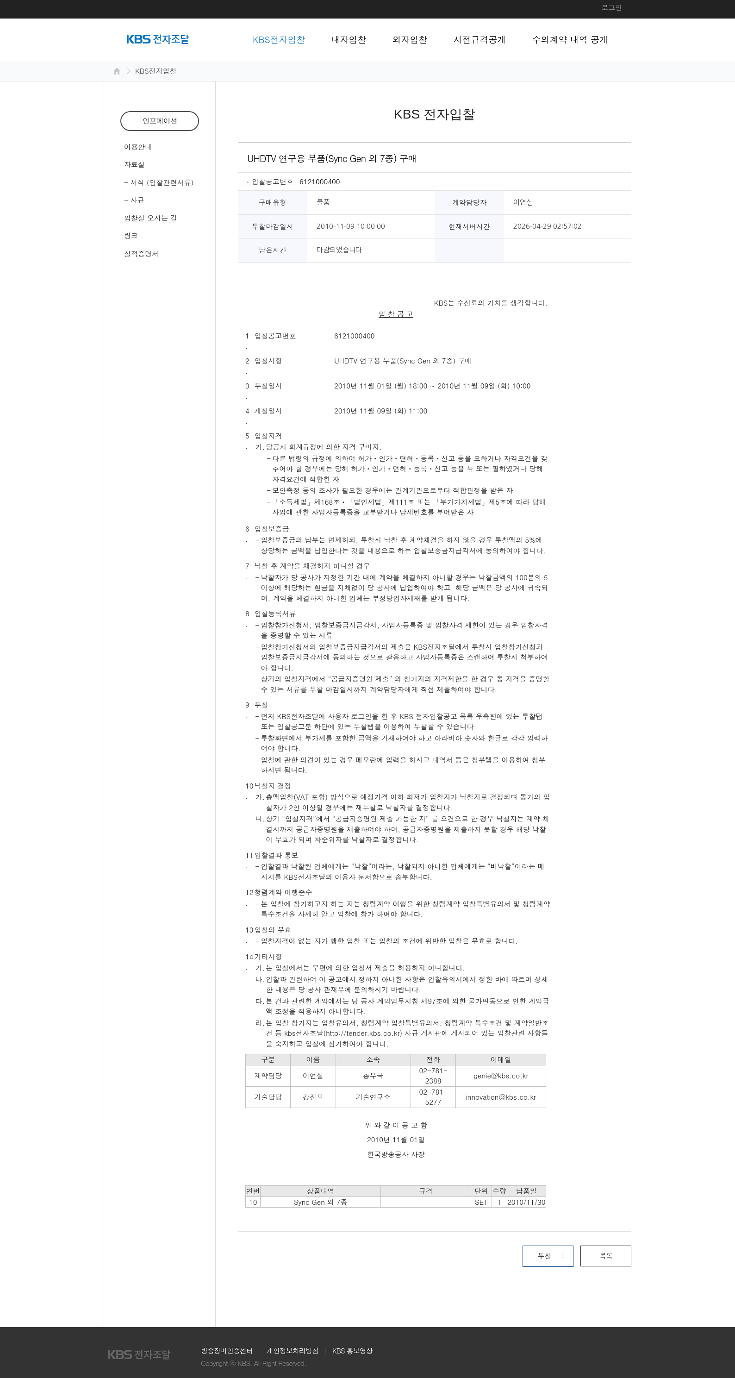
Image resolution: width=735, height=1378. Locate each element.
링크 (131, 235)
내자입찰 (349, 39)
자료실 (134, 164)
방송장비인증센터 (227, 1350)
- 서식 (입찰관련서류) (158, 182)
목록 (605, 1255)
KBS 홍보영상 (352, 1350)
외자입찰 (410, 39)
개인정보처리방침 (292, 1350)
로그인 (611, 7)
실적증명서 (141, 253)
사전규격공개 (480, 39)
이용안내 (138, 146)
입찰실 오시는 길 (150, 218)
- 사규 (134, 200)
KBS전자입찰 (279, 39)
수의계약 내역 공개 (570, 39)
